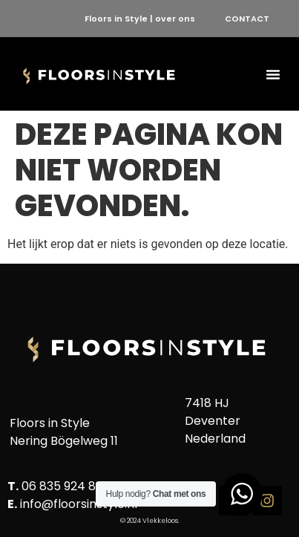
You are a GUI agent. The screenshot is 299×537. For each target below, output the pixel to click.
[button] (273, 74)
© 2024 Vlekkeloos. (150, 520)
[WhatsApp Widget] (242, 494)
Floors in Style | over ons (140, 19)
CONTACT (247, 19)
